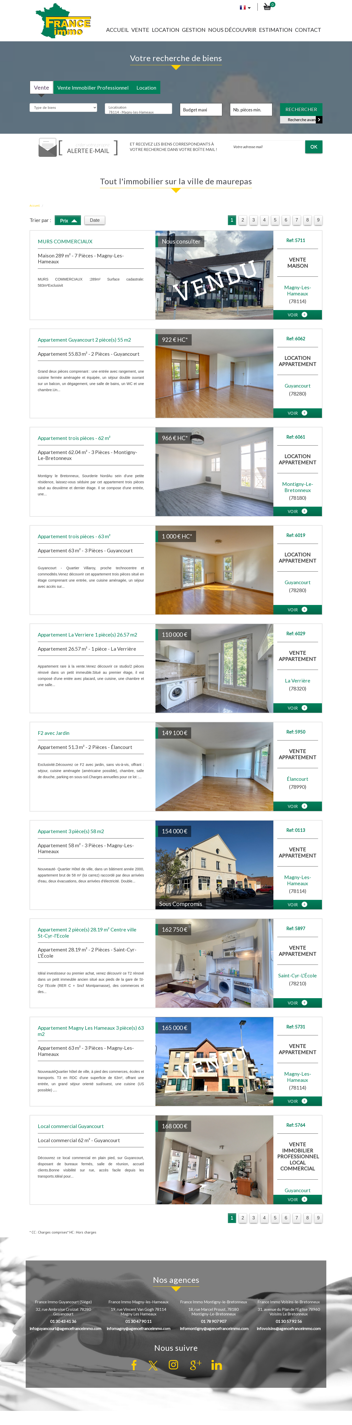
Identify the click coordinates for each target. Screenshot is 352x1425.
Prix (68, 219)
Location (165, 29)
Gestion (194, 29)
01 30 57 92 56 (289, 1321)
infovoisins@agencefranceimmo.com (289, 1328)
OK (313, 146)
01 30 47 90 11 (138, 1321)
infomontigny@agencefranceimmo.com (214, 1328)
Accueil (117, 29)
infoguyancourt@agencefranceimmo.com (65, 1328)
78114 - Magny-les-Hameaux (138, 112)
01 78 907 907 (213, 1321)
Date (95, 220)
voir (297, 315)
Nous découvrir (232, 29)
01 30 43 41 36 (63, 1321)
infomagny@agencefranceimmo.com (138, 1328)
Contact (308, 29)
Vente (140, 29)
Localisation (138, 107)
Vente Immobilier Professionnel (92, 88)
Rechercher (301, 109)
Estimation (275, 29)
